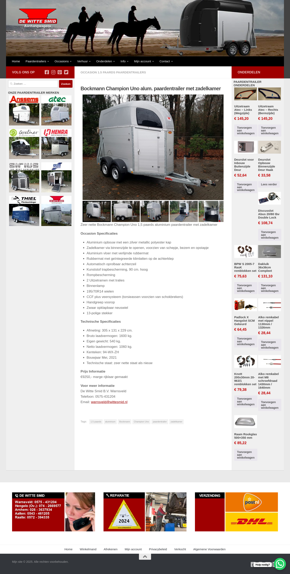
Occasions (62, 61)
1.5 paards (96, 421)
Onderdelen (104, 61)
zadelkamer (176, 421)
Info (122, 61)
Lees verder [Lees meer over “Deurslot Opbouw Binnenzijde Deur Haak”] (269, 184)
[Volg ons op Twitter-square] (66, 72)
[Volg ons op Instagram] (53, 72)
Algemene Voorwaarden (209, 549)
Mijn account (142, 61)
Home (16, 61)
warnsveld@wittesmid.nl (109, 402)
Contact (165, 61)
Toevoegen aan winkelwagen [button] (246, 130)
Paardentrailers (36, 61)
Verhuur (82, 61)
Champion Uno (141, 421)
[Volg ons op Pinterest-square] (59, 72)
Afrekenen (111, 549)
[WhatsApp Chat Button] (280, 564)
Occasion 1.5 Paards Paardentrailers (113, 72)
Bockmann (124, 421)
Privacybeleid (158, 549)
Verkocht (180, 549)
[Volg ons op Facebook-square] (46, 72)
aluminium (110, 421)
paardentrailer (160, 421)
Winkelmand (88, 549)
